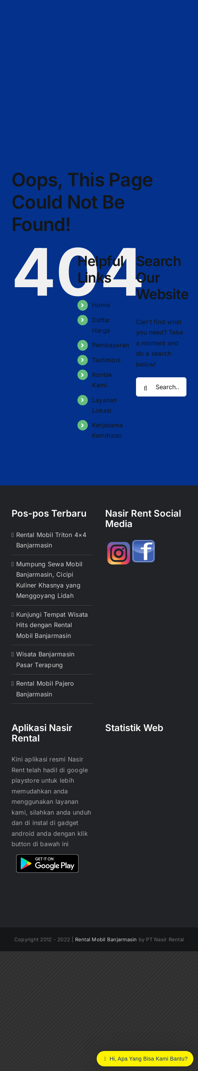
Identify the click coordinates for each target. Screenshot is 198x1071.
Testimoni (106, 360)
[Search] (145, 388)
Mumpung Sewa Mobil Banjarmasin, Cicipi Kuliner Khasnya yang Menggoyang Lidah (49, 580)
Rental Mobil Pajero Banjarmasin (45, 688)
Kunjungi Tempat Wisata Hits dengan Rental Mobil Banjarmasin (52, 625)
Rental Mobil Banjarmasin (106, 939)
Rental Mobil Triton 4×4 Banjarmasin (51, 540)
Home (101, 305)
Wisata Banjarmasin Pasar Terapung (45, 659)
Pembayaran (110, 345)
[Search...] (161, 387)
